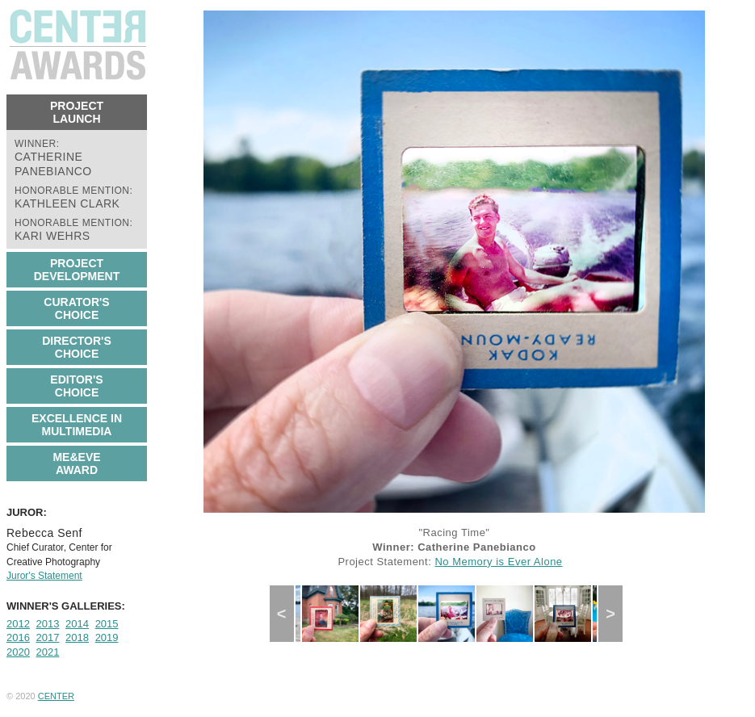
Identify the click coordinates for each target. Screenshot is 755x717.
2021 (48, 652)
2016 (18, 637)
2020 (18, 652)
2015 (107, 624)
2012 (18, 624)
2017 (48, 637)
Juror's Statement (44, 575)
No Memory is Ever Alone (498, 562)
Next (616, 614)
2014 (77, 624)
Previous (288, 614)
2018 (77, 637)
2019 (107, 637)
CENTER (56, 696)
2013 (48, 624)
